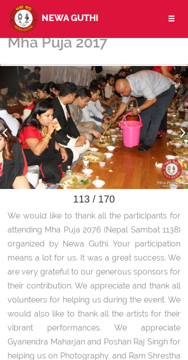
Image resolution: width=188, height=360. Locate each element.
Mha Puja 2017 (57, 42)
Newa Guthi (53, 17)
